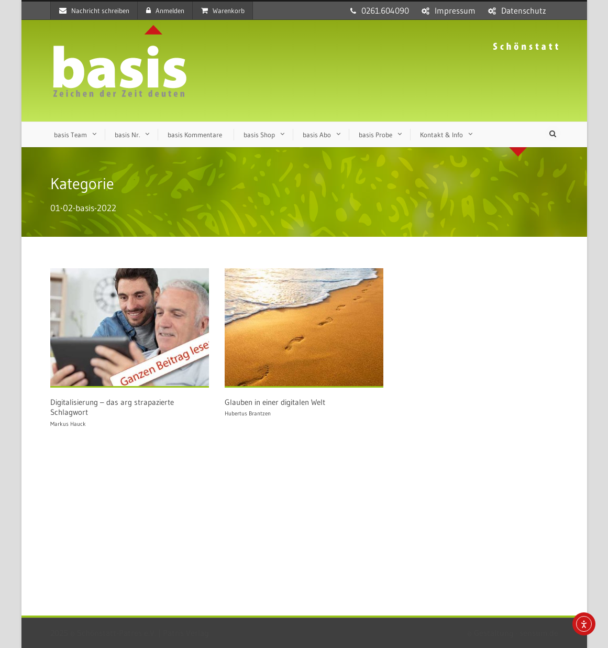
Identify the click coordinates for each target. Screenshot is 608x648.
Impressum (455, 10)
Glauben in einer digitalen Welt (275, 402)
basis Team (70, 134)
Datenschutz (523, 10)
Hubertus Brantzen (248, 413)
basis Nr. (127, 134)
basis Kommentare (195, 134)
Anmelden (165, 10)
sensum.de (538, 633)
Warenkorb (223, 10)
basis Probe (375, 134)
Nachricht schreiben (94, 10)
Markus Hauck (68, 423)
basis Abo (317, 134)
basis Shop (259, 134)
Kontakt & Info (441, 134)
